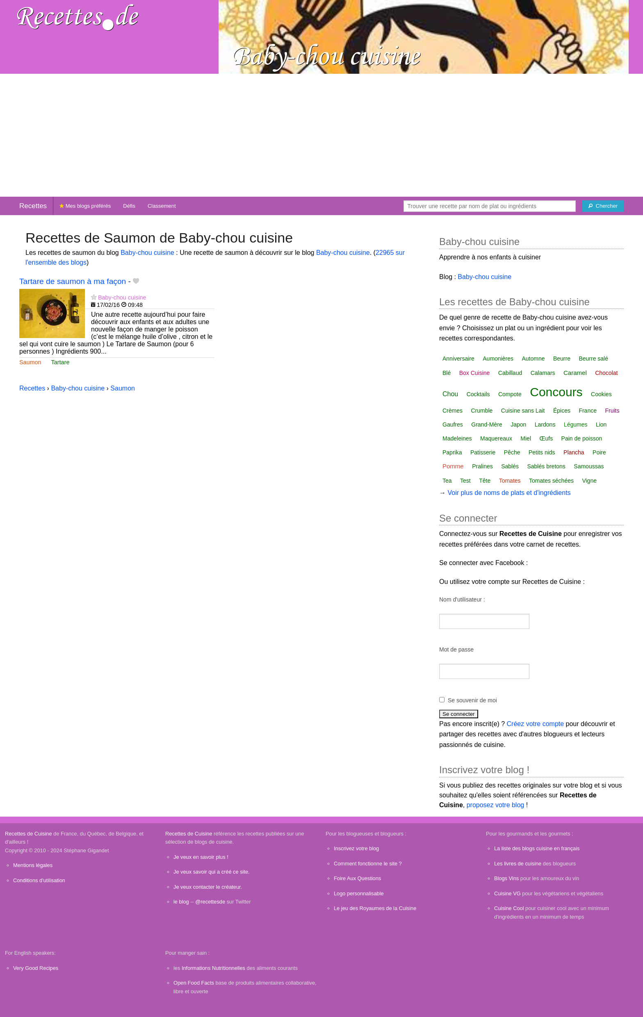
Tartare (60, 362)
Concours (556, 392)
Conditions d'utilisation (39, 880)
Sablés (510, 466)
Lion (601, 424)
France (588, 410)
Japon (518, 424)
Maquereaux (496, 438)
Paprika (452, 452)
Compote (510, 394)
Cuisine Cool (509, 908)
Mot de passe (456, 649)
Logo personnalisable (359, 893)
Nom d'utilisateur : (462, 599)
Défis (129, 206)
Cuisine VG (507, 893)
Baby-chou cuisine (147, 252)
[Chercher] (603, 206)
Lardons (545, 424)
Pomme (453, 466)
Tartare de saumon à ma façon (72, 281)
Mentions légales (32, 865)
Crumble (482, 410)
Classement (162, 206)
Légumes (576, 424)
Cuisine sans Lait (523, 410)
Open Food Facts (193, 983)
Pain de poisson (581, 438)
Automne (533, 358)
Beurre (561, 358)
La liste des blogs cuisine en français (536, 848)
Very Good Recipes (35, 968)
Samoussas (589, 466)
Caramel (575, 372)
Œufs (546, 438)
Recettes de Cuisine (28, 834)
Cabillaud (510, 373)
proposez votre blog (495, 804)
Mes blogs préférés (85, 206)
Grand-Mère (486, 424)
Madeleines (457, 438)
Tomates (510, 480)
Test (465, 480)
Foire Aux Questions (357, 878)
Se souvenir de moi (472, 700)
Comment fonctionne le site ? (368, 863)
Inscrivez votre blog (356, 848)
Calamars (543, 373)
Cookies (601, 394)
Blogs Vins (506, 878)
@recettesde (210, 902)
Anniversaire (458, 358)
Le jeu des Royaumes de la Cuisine (375, 908)
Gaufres (452, 424)
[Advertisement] (321, 135)
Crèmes (452, 410)
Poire (599, 452)
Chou (450, 393)
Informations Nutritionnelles (213, 968)
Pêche (512, 452)
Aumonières (498, 358)
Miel (525, 438)
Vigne (589, 480)
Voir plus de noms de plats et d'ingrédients (508, 492)
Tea (447, 480)
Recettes (33, 206)
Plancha (573, 452)
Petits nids (542, 452)
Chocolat (606, 373)
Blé (446, 373)
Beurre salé (593, 358)
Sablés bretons (546, 466)
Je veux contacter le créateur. (207, 887)
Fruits (612, 410)
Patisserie (482, 452)
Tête (484, 480)
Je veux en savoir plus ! (200, 857)
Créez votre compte (535, 723)
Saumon (30, 362)
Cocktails (478, 394)
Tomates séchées (551, 480)
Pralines (482, 466)
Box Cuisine (474, 373)
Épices (561, 410)
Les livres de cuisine (517, 863)
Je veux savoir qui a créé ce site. (211, 872)
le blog (181, 902)
